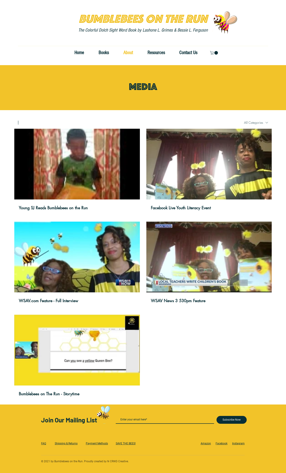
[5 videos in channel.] (143, 262)
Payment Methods (97, 443)
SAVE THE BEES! (126, 443)
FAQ (43, 443)
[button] (214, 53)
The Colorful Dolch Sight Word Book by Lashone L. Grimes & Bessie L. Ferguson (143, 30)
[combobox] (256, 122)
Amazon (206, 443)
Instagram (238, 443)
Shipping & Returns (66, 443)
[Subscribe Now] (232, 420)
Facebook (221, 443)
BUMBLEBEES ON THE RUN (143, 17)
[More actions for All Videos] (20, 122)
